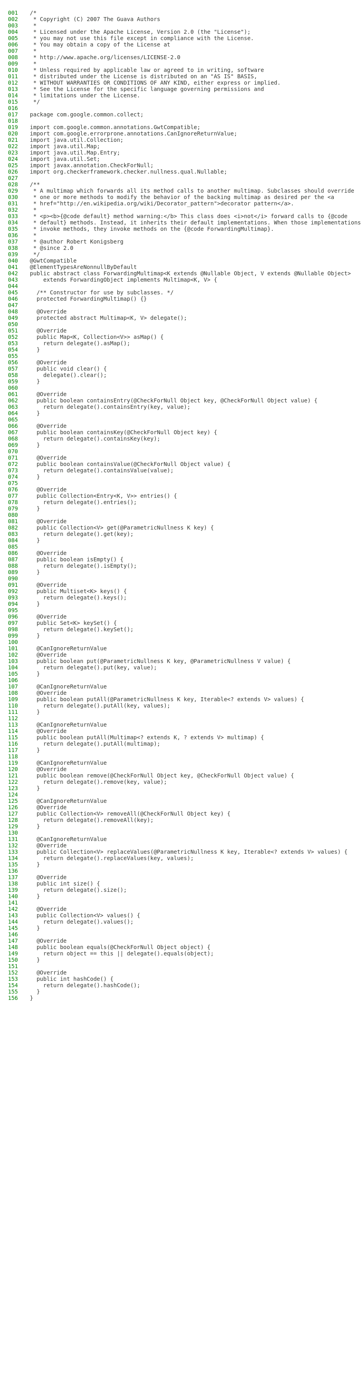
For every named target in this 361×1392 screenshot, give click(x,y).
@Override (48, 311)
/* (33, 13)
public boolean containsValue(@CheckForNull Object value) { (130, 464)
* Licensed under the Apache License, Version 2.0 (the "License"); (140, 32)
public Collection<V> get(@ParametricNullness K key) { (122, 527)
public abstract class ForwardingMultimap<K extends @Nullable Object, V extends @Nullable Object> (190, 273)
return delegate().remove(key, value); (98, 782)
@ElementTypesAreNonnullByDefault (83, 267)
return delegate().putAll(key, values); (100, 705)
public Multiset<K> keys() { (78, 591)
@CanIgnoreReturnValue (68, 648)
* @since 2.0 (51, 248)
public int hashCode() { (71, 979)
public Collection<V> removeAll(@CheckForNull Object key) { (130, 813)
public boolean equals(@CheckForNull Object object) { (120, 947)
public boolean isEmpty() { (76, 559)
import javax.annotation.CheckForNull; (92, 165)
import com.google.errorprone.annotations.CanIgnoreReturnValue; (133, 133)
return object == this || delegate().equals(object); (122, 953)
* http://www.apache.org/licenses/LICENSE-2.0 (105, 57)
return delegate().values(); (81, 921)
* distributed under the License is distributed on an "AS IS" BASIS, (143, 76)
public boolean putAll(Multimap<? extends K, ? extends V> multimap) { (147, 737)
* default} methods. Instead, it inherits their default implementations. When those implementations (195, 222)
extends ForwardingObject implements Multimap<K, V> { (123, 279)
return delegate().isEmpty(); (83, 566)
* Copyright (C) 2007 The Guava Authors (95, 19)
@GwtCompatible (53, 260)
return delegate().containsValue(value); (101, 470)
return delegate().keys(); (78, 597)
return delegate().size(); (78, 890)
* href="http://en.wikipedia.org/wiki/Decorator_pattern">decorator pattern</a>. (162, 203)
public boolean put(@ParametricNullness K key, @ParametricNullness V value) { (160, 661)
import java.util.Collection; (76, 140)
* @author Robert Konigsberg (76, 241)
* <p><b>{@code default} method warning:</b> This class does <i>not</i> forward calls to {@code (189, 216)
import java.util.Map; (65, 146)
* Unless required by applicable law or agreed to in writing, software (147, 70)
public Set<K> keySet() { (73, 623)
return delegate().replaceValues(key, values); (112, 858)
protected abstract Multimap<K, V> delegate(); (108, 318)
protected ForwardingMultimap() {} (88, 299)
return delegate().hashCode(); (85, 985)
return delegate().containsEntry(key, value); (110, 407)
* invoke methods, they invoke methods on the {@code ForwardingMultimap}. (152, 229)
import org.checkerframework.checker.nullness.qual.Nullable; (128, 171)
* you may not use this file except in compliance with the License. (142, 38)
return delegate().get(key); (81, 534)
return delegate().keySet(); (81, 629)
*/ (35, 102)
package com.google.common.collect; (87, 114)
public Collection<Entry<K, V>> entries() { (103, 496)
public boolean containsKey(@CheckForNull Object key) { (123, 432)
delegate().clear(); (68, 375)
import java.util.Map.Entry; (75, 152)
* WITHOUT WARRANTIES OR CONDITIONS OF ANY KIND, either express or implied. (155, 82)
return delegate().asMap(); (80, 343)
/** (35, 184)
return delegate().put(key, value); (93, 667)
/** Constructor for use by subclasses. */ (101, 292)
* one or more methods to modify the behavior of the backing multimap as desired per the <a (182, 197)
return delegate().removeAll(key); (92, 820)
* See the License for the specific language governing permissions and (147, 89)
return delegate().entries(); (83, 502)
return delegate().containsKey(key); (95, 438)
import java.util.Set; (65, 159)
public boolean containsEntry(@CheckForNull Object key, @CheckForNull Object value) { (173, 400)
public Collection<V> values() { (85, 915)
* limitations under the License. (85, 95)
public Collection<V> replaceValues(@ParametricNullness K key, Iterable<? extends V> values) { (189, 852)
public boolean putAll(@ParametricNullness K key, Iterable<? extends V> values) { (167, 699)
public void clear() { (68, 368)
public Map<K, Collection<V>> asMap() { (96, 337)
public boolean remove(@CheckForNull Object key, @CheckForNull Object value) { (162, 775)
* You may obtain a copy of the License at (100, 44)
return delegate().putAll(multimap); (95, 743)
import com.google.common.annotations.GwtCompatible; (115, 127)
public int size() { (65, 883)
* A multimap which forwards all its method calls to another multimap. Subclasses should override (192, 191)
